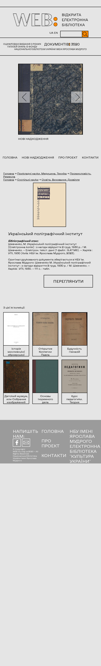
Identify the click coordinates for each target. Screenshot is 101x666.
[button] (24, 97)
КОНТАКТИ (53, 455)
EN (56, 32)
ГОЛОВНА (52, 431)
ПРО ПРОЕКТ (50, 443)
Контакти (90, 157)
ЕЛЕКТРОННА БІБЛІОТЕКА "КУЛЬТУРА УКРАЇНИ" (85, 454)
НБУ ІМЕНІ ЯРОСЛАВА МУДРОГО (82, 436)
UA (51, 32)
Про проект (68, 157)
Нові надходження (38, 157)
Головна (10, 157)
